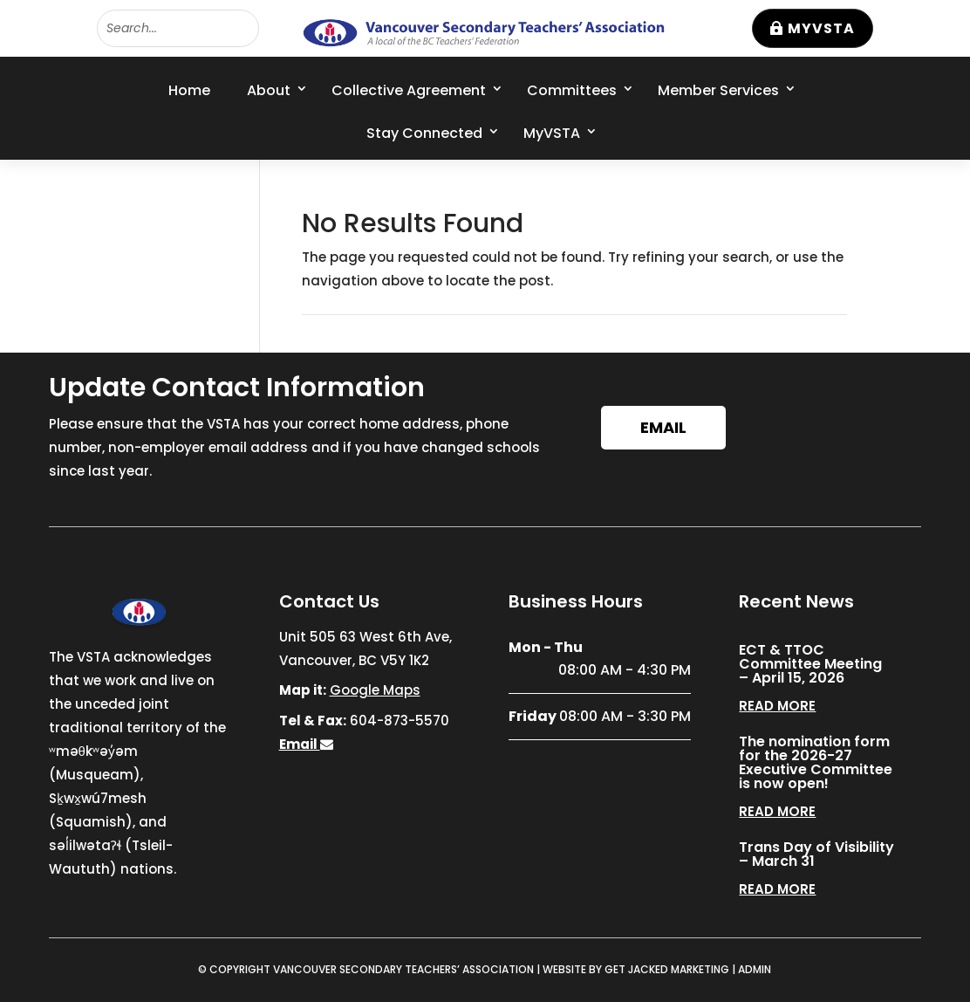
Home (189, 90)
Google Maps (375, 690)
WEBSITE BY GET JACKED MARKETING (636, 969)
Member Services (718, 90)
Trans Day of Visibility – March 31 (816, 854)
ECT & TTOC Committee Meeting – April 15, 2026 (810, 664)
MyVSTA (821, 28)
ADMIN (754, 969)
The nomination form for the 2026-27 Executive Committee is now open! (815, 762)
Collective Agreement (408, 90)
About (268, 90)
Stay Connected (424, 133)
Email (663, 427)
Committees (572, 90)
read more (777, 706)
